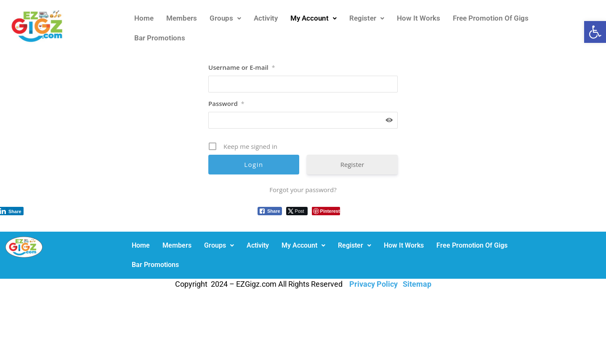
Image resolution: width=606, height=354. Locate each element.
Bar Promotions (159, 38)
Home (144, 18)
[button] (595, 32)
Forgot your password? (302, 189)
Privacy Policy (373, 284)
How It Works (418, 18)
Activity (266, 18)
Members (181, 18)
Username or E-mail (241, 67)
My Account (313, 18)
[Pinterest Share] (326, 211)
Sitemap (417, 284)
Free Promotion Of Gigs (491, 18)
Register (366, 18)
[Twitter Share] (297, 211)
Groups (225, 18)
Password (226, 103)
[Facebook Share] (270, 211)
